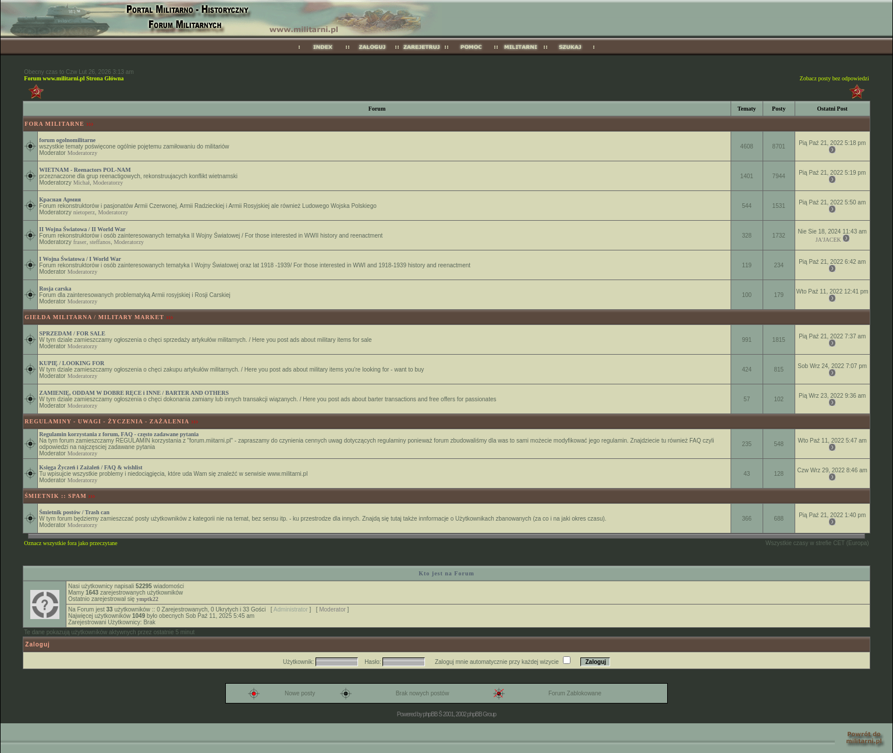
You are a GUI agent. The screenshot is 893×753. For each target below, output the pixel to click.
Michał (81, 182)
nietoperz (84, 212)
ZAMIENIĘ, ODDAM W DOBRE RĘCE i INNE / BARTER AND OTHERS (134, 393)
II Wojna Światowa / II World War (82, 229)
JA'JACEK (828, 239)
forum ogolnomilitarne (67, 140)
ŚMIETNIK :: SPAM (55, 496)
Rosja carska (55, 288)
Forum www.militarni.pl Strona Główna (73, 78)
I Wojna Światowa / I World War (80, 259)
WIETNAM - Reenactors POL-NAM (84, 170)
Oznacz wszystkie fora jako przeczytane (70, 543)
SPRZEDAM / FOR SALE (72, 333)
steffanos (100, 242)
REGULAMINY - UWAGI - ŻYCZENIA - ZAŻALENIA (106, 421)
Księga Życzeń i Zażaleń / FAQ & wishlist (90, 467)
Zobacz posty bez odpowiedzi (834, 78)
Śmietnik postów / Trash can (74, 512)
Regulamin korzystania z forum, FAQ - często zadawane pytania (119, 434)
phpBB (430, 714)
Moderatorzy (83, 153)
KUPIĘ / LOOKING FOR (71, 363)
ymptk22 (147, 599)
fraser (80, 242)
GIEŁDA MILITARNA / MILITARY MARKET (94, 317)
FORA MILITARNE (54, 124)
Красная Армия (60, 199)
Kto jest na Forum (446, 573)
